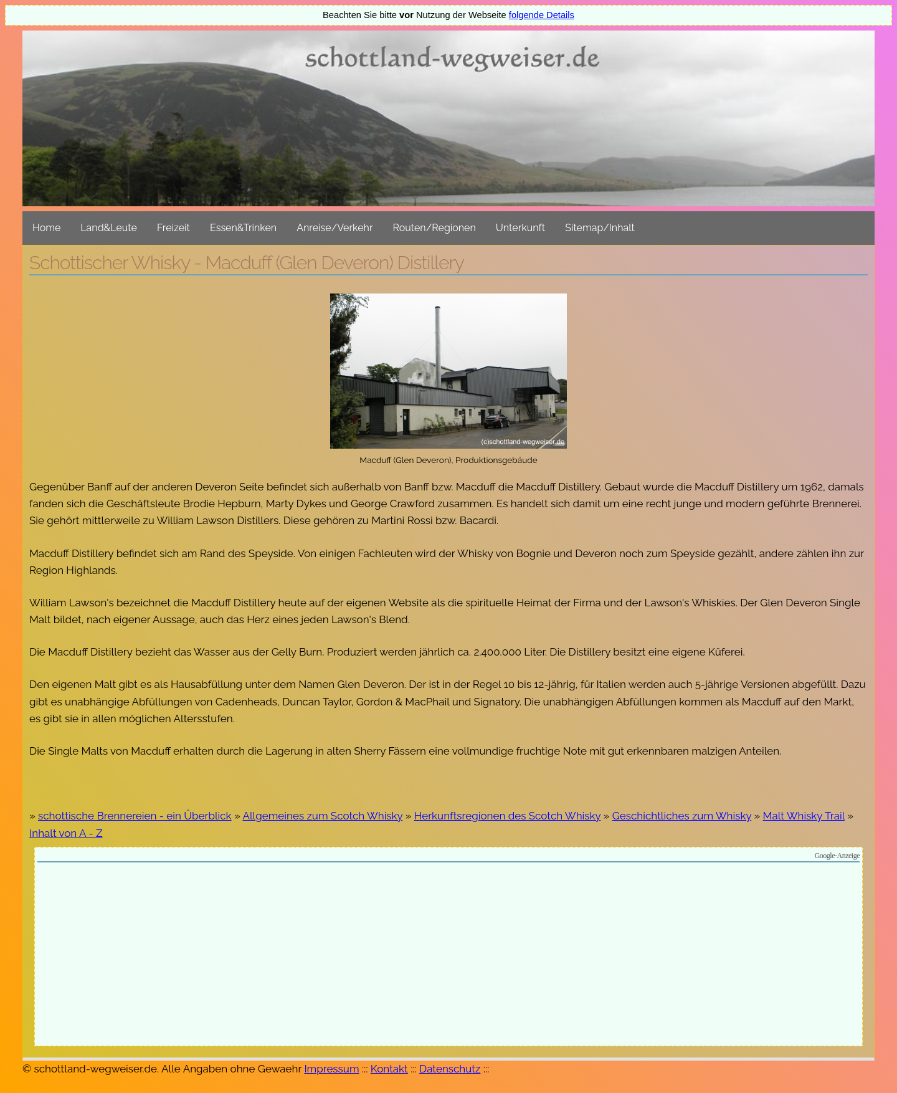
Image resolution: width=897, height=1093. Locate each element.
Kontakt (389, 1068)
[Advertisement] (448, 956)
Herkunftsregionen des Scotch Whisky (507, 815)
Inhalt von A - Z (66, 833)
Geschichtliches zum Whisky (681, 815)
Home (46, 228)
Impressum (331, 1068)
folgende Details (541, 15)
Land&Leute (108, 228)
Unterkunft (520, 228)
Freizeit (173, 228)
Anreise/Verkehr (335, 228)
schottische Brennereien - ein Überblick (135, 815)
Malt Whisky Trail (804, 815)
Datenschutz (449, 1068)
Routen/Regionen (434, 228)
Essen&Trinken (243, 228)
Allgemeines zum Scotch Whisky (322, 815)
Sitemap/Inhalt (600, 228)
